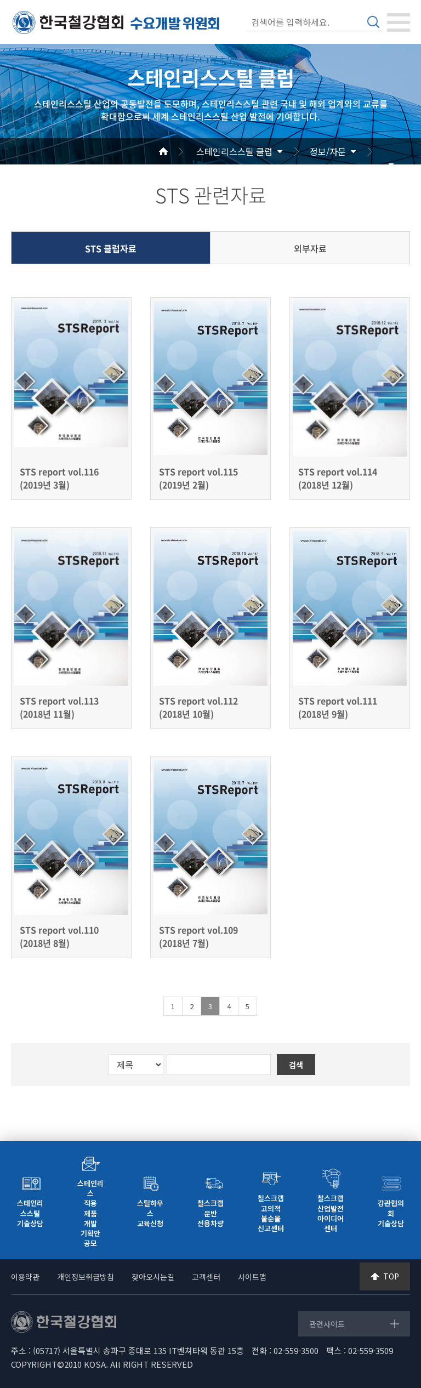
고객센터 (206, 1276)
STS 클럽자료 (110, 248)
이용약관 (25, 1276)
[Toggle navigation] (398, 22)
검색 (373, 22)
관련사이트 (327, 1323)
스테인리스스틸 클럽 (234, 151)
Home (176, 151)
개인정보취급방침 (85, 1276)
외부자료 (310, 248)
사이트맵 (252, 1276)
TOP (391, 1276)
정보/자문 (328, 151)
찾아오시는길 (153, 1276)
